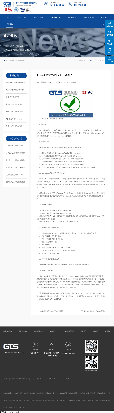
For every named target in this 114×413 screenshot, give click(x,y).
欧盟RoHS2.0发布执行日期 (16, 407)
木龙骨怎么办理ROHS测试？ (15, 160)
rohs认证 (44, 379)
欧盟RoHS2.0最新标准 (52, 393)
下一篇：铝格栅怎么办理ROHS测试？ (93, 311)
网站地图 (6, 379)
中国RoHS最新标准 (101, 393)
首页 (8, 17)
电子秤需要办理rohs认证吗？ (16, 111)
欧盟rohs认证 (52, 379)
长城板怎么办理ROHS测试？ (15, 153)
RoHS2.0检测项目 (65, 393)
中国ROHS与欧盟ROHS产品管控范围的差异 (80, 400)
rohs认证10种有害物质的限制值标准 (41, 400)
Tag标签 (12, 379)
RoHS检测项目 (55, 17)
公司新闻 (82, 60)
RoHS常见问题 (89, 17)
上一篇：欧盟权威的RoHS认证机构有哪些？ (51, 311)
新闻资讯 (9, 24)
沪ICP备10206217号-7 (22, 379)
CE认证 (10, 412)
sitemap (32, 379)
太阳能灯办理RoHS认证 (14, 119)
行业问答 (103, 60)
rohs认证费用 (19, 393)
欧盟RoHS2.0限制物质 (59, 400)
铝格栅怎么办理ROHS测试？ (15, 146)
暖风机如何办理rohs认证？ (15, 126)
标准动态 (22, 60)
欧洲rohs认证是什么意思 (87, 393)
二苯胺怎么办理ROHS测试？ (15, 182)
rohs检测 (66, 379)
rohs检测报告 (75, 393)
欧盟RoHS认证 (21, 17)
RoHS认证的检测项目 (23, 400)
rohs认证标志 (40, 393)
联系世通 (104, 17)
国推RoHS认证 (38, 17)
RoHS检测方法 (72, 17)
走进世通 (104, 24)
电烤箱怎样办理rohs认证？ (15, 104)
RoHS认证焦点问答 (12, 97)
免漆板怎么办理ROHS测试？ (15, 167)
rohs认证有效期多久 (30, 393)
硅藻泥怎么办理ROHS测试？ (15, 175)
